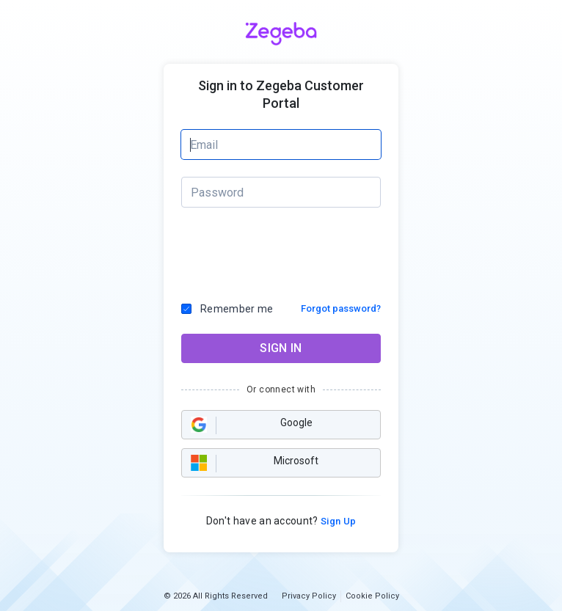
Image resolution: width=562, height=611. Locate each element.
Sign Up (337, 521)
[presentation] (281, 251)
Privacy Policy (309, 596)
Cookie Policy (372, 596)
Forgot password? (341, 308)
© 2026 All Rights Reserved (216, 596)
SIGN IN (281, 348)
